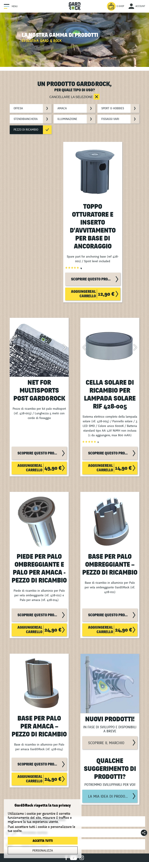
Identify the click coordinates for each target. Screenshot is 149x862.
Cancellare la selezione (71, 97)
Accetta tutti (43, 841)
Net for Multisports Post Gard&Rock (39, 391)
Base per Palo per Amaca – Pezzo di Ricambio (39, 726)
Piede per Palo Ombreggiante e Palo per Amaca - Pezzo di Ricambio (39, 568)
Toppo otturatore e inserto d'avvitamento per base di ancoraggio (93, 226)
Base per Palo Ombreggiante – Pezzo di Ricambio (109, 565)
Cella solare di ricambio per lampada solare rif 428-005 (110, 394)
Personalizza (42, 851)
